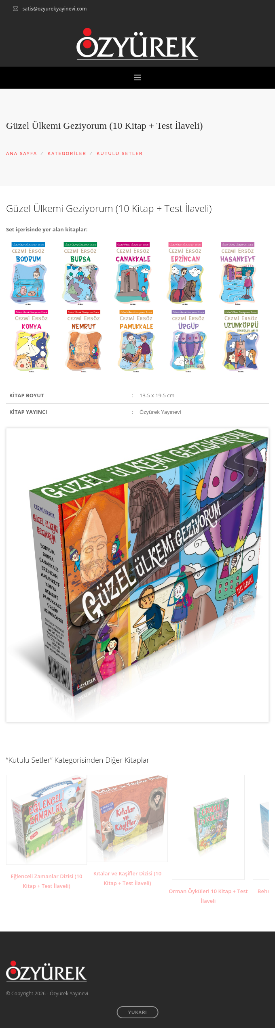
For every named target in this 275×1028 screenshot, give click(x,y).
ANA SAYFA (21, 153)
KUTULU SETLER (120, 153)
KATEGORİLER (67, 153)
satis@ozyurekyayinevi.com (54, 8)
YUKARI (137, 1012)
